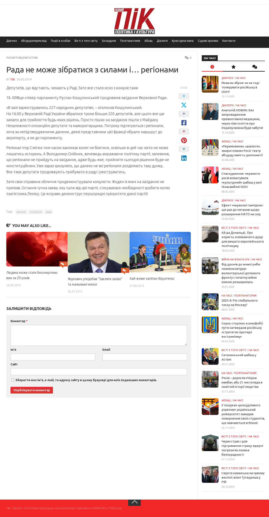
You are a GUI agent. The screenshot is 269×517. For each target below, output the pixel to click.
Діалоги (162, 40)
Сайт (14, 364)
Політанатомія (130, 40)
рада (48, 211)
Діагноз (11, 40)
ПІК (13, 79)
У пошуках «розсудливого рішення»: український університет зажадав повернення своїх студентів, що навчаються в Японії (243, 414)
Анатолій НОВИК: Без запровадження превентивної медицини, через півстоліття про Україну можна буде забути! (242, 119)
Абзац (148, 40)
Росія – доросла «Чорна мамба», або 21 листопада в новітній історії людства (242, 382)
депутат (21, 211)
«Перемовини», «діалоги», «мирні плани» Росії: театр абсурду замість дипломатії (242, 150)
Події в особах (60, 40)
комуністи (36, 211)
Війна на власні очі (235, 259)
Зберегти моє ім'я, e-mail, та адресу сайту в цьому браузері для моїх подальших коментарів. (86, 379)
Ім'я (13, 349)
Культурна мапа (183, 40)
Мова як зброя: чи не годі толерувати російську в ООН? (240, 87)
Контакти (228, 40)
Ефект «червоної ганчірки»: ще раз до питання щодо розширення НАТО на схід (242, 209)
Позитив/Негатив (23, 57)
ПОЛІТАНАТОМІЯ (245, 295)
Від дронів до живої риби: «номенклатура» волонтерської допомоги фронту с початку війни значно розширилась (241, 273)
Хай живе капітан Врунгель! (151, 278)
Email (106, 349)
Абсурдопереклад (34, 40)
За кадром (109, 40)
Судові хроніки (208, 40)
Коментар (19, 320)
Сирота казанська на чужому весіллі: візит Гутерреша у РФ (243, 477)
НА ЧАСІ (240, 77)
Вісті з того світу (86, 40)
